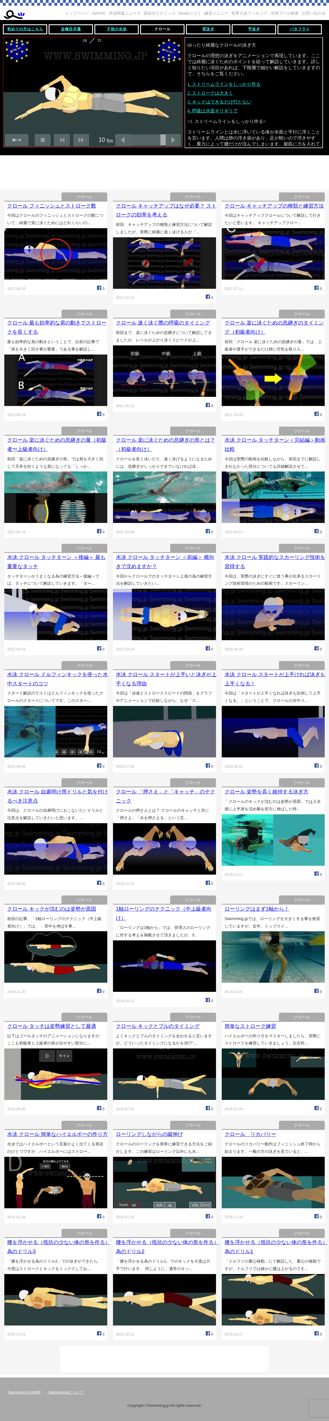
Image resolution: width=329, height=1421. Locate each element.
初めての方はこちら (25, 29)
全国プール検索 (285, 13)
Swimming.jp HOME (24, 1392)
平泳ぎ (254, 29)
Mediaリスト (190, 13)
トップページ (77, 13)
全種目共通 (71, 29)
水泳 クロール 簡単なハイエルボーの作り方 (57, 1134)
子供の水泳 (117, 29)
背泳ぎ (208, 29)
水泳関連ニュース (125, 13)
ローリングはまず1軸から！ (257, 909)
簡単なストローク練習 (250, 1026)
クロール (162, 29)
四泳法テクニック (160, 13)
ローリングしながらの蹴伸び (149, 1134)
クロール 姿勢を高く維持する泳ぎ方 (266, 792)
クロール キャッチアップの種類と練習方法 (274, 206)
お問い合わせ (314, 13)
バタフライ (300, 29)
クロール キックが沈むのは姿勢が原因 (51, 909)
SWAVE (99, 13)
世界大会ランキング (249, 13)
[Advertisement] (164, 171)
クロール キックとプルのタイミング (158, 1026)
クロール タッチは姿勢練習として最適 (51, 1026)
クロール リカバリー (250, 1134)
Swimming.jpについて (66, 1392)
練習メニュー (216, 13)
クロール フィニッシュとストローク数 (51, 206)
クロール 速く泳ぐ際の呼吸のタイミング (163, 323)
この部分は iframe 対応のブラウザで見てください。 (164, 93)
